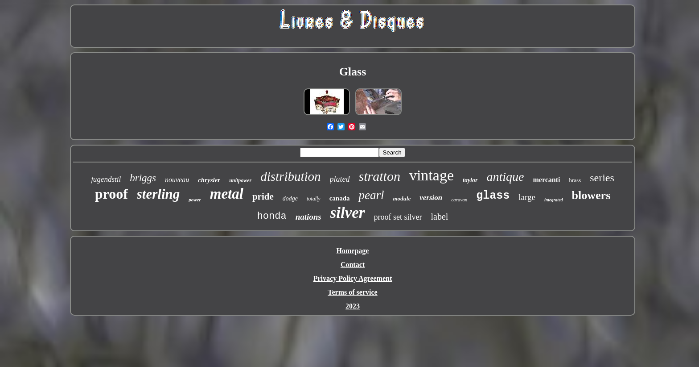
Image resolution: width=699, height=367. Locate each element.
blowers (591, 195)
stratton (379, 176)
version (430, 197)
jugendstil (106, 179)
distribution (290, 176)
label (439, 216)
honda (272, 216)
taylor (470, 180)
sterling (158, 194)
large (526, 197)
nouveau (177, 180)
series (602, 178)
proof (111, 194)
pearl (371, 195)
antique (505, 177)
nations (308, 216)
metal (226, 194)
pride (263, 196)
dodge (290, 198)
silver (347, 212)
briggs (143, 178)
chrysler (209, 180)
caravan (459, 199)
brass (575, 180)
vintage (431, 175)
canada (339, 198)
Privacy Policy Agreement (352, 278)
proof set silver (398, 217)
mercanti (546, 180)
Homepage (353, 250)
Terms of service (352, 292)
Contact (353, 264)
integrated (553, 199)
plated (340, 179)
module (402, 198)
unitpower (240, 180)
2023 (352, 306)
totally (314, 199)
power (195, 199)
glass (493, 195)
